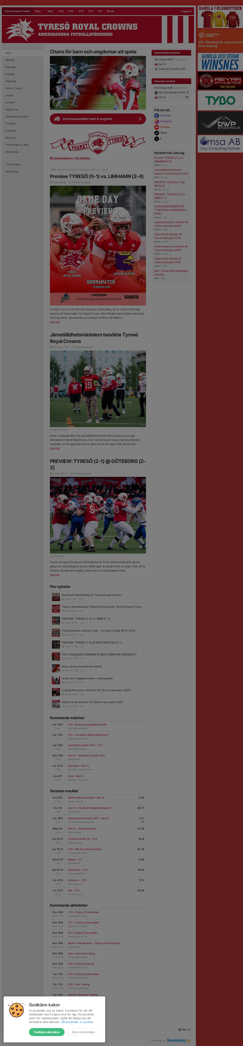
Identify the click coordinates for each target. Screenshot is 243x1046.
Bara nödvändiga (83, 1032)
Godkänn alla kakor (47, 1032)
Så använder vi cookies (77, 1022)
